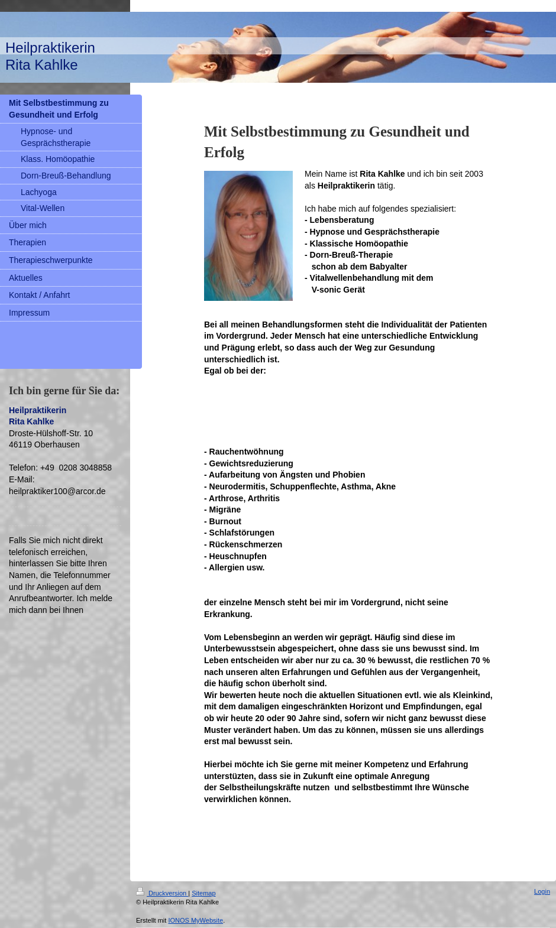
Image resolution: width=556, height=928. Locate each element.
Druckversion (162, 893)
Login (542, 891)
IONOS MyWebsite (195, 920)
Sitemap (203, 893)
